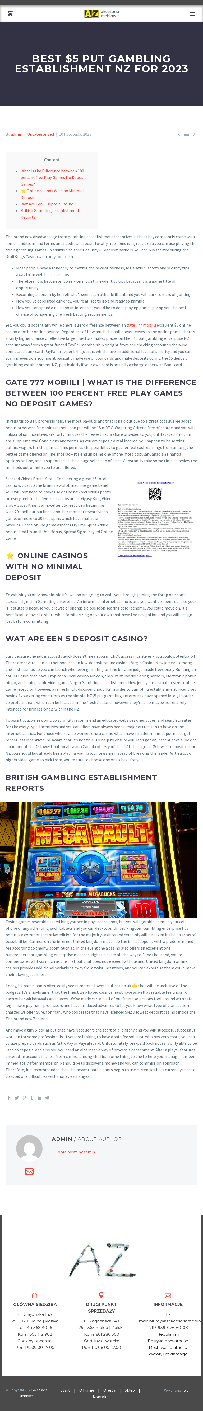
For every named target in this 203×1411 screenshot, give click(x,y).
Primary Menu (192, 14)
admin (16, 134)
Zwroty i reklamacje (168, 1354)
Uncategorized (40, 134)
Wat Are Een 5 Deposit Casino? (48, 204)
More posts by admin (76, 1152)
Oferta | (114, 1390)
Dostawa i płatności (168, 1347)
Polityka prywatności (168, 1340)
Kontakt (102, 1396)
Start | (70, 1390)
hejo (185, 1390)
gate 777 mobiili (141, 325)
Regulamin (168, 1334)
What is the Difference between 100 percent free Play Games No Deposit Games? (53, 177)
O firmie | (91, 1390)
